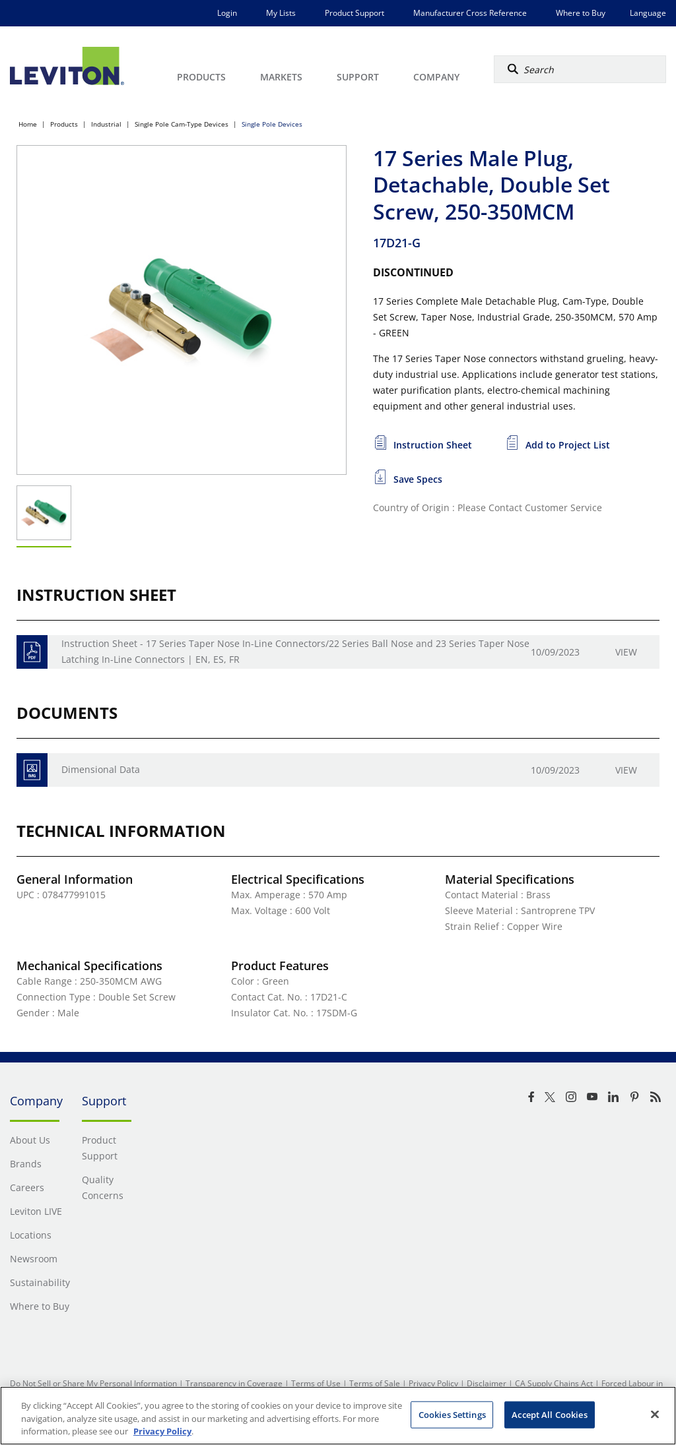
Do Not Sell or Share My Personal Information (93, 1383)
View (626, 652)
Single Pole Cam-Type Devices (181, 124)
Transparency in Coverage (234, 1383)
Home (27, 124)
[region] (338, 1415)
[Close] (654, 1414)
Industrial (106, 124)
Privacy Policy (433, 1383)
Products (64, 124)
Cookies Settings (452, 1414)
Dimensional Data (100, 769)
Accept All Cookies (549, 1414)
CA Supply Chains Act (554, 1383)
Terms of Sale (374, 1383)
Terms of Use (316, 1383)
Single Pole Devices (272, 124)
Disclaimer (486, 1383)
